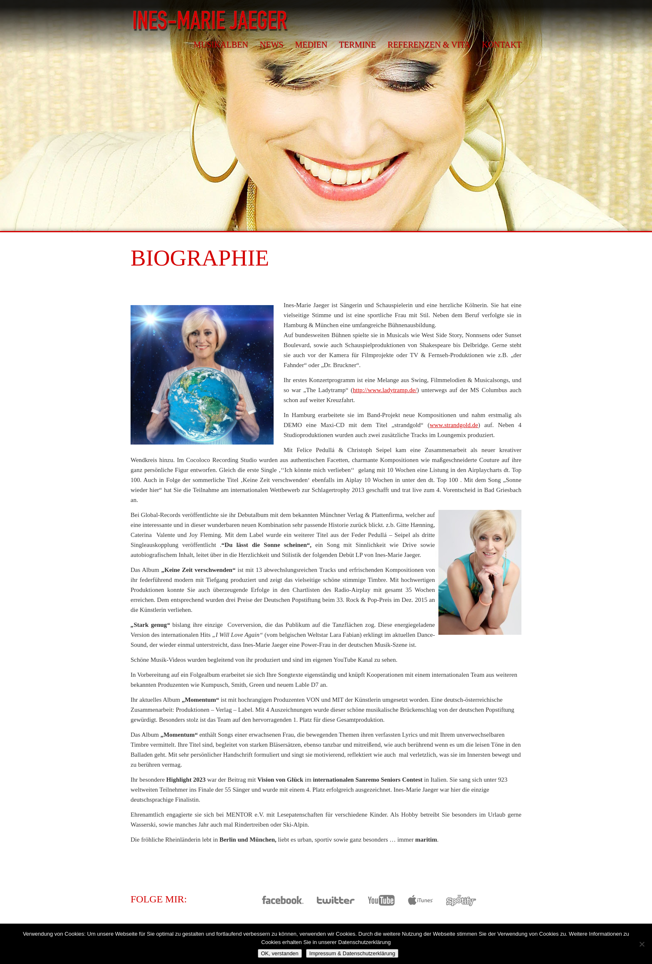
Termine (357, 44)
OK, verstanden (280, 953)
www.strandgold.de (454, 425)
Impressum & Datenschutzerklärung (352, 953)
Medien (311, 44)
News (271, 44)
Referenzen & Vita (429, 44)
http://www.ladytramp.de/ (385, 390)
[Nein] (641, 944)
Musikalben (220, 44)
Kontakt (501, 44)
